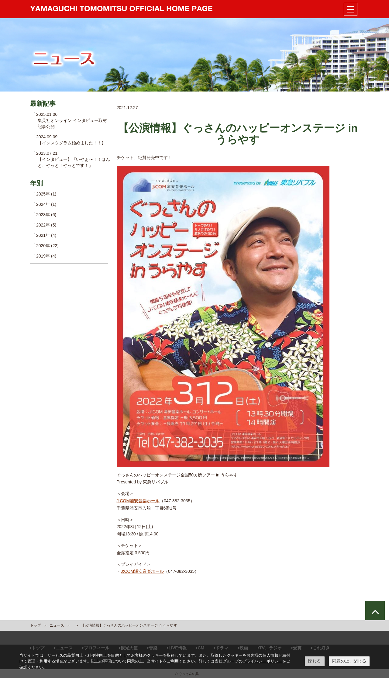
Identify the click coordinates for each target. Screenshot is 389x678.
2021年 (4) (46, 235)
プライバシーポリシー (262, 661)
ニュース (57, 625)
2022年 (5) (46, 225)
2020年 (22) (47, 245)
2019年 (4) (46, 256)
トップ (35, 625)
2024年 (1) (46, 204)
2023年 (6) (46, 214)
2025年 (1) (46, 194)
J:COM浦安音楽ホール (138, 500)
